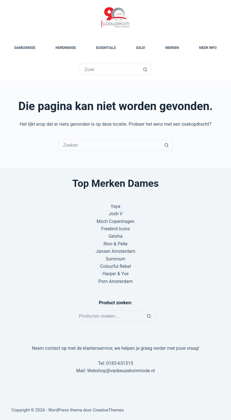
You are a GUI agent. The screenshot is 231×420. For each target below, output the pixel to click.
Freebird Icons (115, 228)
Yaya (115, 206)
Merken (172, 48)
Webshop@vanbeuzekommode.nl (121, 370)
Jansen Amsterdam (115, 251)
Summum (115, 259)
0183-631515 (119, 363)
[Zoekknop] (145, 69)
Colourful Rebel (115, 266)
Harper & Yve (116, 273)
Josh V (115, 213)
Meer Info (208, 48)
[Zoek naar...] (110, 69)
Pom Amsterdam (115, 281)
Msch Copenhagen (115, 221)
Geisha (115, 236)
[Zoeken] (149, 316)
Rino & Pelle (115, 244)
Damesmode (25, 48)
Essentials (106, 48)
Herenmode (66, 48)
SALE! (140, 48)
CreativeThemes (108, 410)
